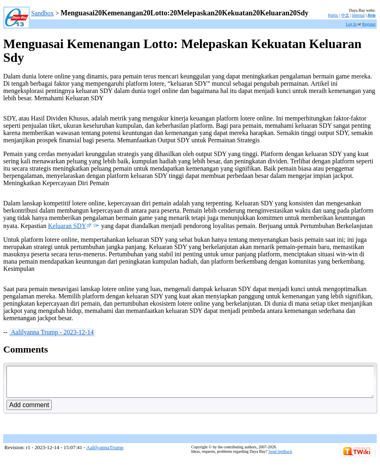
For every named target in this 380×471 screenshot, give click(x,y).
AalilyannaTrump (105, 453)
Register (369, 24)
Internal (358, 15)
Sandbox (42, 13)
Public (333, 15)
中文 (345, 15)
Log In (351, 24)
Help (371, 15)
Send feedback (280, 457)
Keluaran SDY (70, 225)
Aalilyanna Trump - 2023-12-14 (52, 332)
